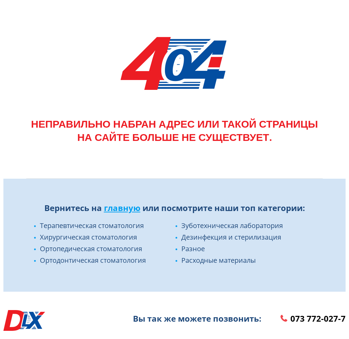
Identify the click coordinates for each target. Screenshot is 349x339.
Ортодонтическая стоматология (93, 260)
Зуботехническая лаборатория (232, 225)
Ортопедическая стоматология (91, 248)
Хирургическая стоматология (88, 237)
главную (122, 207)
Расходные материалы (218, 260)
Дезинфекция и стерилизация (231, 237)
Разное (193, 248)
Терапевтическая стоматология (92, 225)
